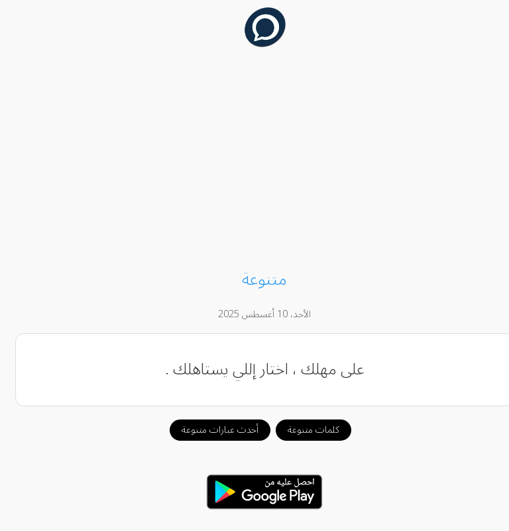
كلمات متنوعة (303, 429)
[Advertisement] (255, 161)
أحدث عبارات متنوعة (210, 429)
